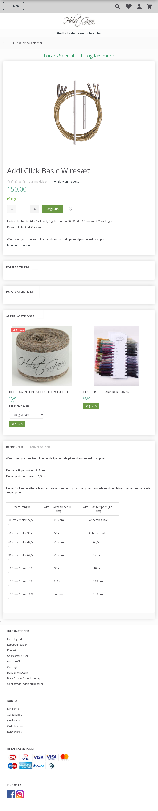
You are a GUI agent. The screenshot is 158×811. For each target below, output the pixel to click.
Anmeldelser (40, 447)
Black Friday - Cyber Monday (23, 678)
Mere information (18, 245)
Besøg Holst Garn (17, 672)
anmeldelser (38, 181)
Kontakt (11, 650)
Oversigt (12, 667)
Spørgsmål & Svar (17, 656)
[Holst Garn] (79, 21)
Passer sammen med (21, 292)
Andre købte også (20, 316)
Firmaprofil (13, 661)
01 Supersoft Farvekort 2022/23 (107, 392)
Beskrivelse (15, 447)
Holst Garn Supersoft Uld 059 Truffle (39, 392)
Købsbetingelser (17, 644)
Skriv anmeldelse (68, 181)
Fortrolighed (14, 639)
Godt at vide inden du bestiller (25, 684)
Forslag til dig (17, 267)
